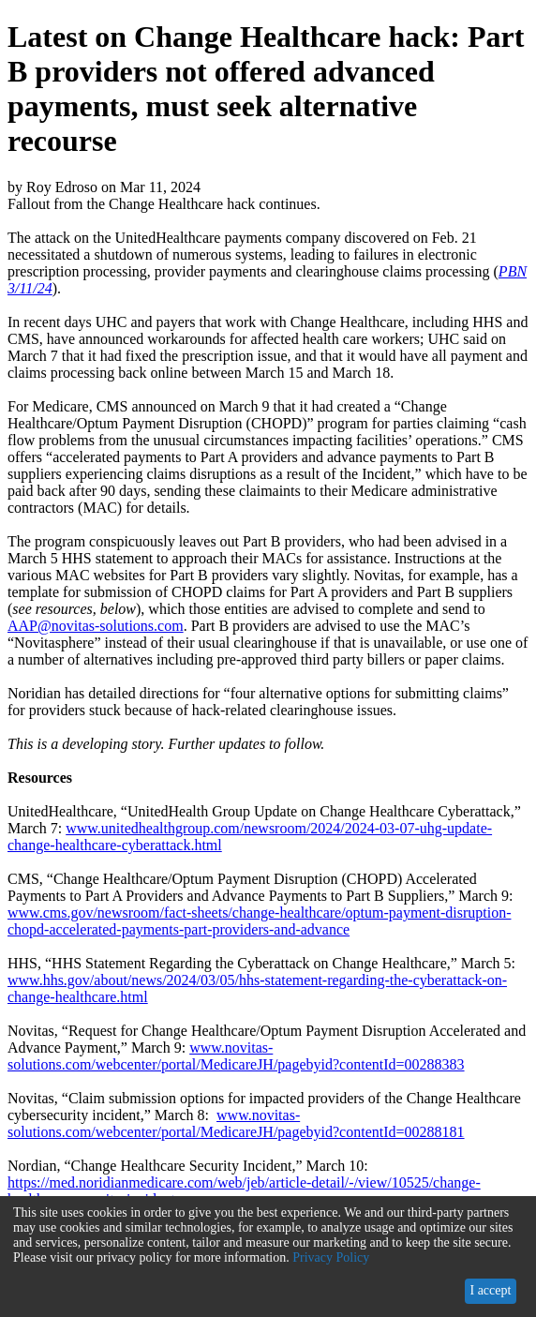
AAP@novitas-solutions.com (95, 626)
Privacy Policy (330, 1257)
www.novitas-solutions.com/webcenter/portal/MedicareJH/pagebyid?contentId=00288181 (236, 1123)
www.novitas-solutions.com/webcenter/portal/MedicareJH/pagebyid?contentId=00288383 (236, 1056)
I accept (490, 1290)
